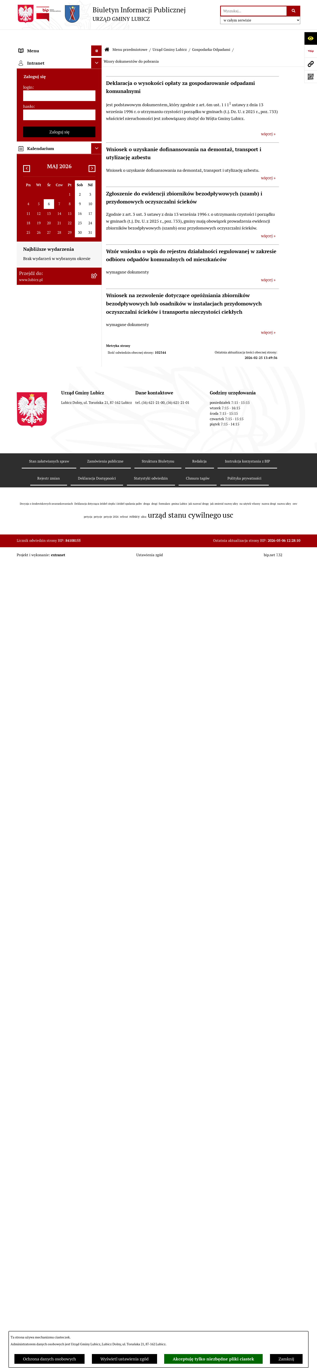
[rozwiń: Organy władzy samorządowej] (97, 74)
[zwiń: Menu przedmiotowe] (97, 47)
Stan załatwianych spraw (49, 1266)
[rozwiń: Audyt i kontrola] (97, 790)
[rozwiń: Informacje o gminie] (97, 60)
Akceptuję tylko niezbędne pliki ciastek (213, 1359)
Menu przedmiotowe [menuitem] (38, 47)
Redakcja (199, 1266)
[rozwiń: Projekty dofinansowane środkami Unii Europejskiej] (97, 709)
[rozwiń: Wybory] (97, 102)
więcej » (268, 119)
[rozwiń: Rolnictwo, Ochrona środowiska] (97, 423)
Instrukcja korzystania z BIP (247, 1266)
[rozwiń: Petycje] (97, 552)
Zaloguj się (59, 1018)
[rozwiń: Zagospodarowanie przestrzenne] (97, 403)
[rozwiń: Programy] (97, 851)
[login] (59, 982)
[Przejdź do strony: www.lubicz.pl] (310, 63)
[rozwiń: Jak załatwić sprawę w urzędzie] (97, 566)
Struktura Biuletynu (158, 1266)
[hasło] (59, 1001)
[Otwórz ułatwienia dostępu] (310, 38)
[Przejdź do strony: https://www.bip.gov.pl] (310, 51)
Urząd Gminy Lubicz (170, 35)
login (28, 973)
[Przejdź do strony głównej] (101, 14)
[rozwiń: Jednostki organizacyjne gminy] (97, 749)
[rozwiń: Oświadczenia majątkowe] (97, 804)
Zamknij (286, 1359)
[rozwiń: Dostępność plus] (97, 879)
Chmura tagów (198, 1283)
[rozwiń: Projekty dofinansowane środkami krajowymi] (97, 729)
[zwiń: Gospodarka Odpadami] (97, 170)
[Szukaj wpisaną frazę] (293, 11)
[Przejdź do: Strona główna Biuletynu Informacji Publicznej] (107, 35)
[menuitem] (59, 60)
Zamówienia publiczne (105, 1266)
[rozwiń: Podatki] (97, 437)
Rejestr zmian (48, 1283)
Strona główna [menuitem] (32, 926)
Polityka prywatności (244, 1283)
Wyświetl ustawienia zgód (124, 1359)
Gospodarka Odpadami (211, 35)
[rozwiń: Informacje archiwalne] (97, 389)
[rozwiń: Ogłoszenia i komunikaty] (97, 776)
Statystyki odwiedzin (151, 1283)
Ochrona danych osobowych (49, 1359)
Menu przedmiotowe (129, 35)
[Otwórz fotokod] (310, 76)
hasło (28, 993)
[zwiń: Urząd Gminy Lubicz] (97, 129)
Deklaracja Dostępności (97, 1283)
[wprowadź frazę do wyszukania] (253, 11)
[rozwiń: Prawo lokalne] (97, 115)
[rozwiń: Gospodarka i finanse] (97, 654)
